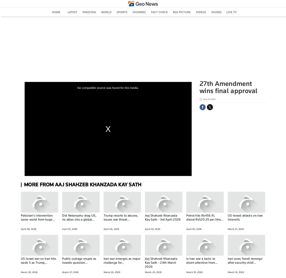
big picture (181, 12)
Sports (122, 12)
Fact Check (159, 12)
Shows (216, 12)
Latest (72, 12)
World (106, 12)
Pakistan (89, 12)
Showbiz (139, 12)
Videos (201, 12)
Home (56, 12)
